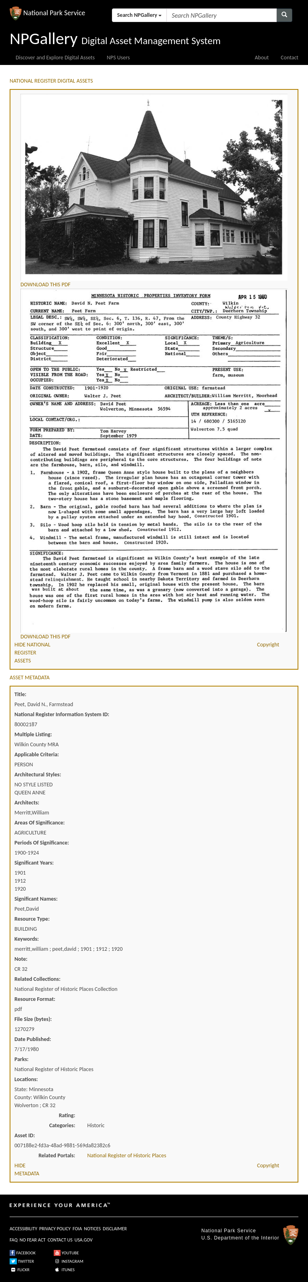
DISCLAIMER (115, 1228)
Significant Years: (34, 862)
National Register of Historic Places (126, 1155)
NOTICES (92, 1228)
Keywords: (26, 939)
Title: (20, 694)
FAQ (14, 1240)
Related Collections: (37, 979)
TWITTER (22, 1261)
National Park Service (228, 1230)
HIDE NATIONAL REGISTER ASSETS (32, 652)
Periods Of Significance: (41, 842)
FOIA (77, 1228)
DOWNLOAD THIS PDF (45, 284)
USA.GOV (84, 1240)
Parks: (21, 1059)
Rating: (67, 1115)
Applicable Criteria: (36, 754)
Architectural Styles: (37, 774)
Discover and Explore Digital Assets (55, 57)
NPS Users (118, 57)
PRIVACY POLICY (55, 1228)
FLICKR (20, 1269)
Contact (289, 57)
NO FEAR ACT (33, 1240)
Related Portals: (56, 1155)
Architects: (26, 802)
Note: (20, 959)
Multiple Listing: (33, 734)
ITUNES (64, 1269)
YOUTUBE (66, 1253)
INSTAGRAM (68, 1261)
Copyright (268, 644)
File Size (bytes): (33, 1019)
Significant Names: (36, 898)
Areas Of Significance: (39, 822)
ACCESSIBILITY (23, 1228)
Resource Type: (32, 918)
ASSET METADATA (30, 677)
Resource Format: (34, 999)
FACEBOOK (23, 1253)
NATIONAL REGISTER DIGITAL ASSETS (51, 80)
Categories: (62, 1125)
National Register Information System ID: (61, 714)
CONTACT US (60, 1240)
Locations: (26, 1079)
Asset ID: (24, 1135)
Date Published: (32, 1039)
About (262, 57)
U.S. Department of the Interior (240, 1238)
